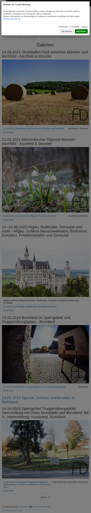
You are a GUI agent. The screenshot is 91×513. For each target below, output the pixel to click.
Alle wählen (81, 31)
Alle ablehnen (66, 31)
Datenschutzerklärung (11, 19)
